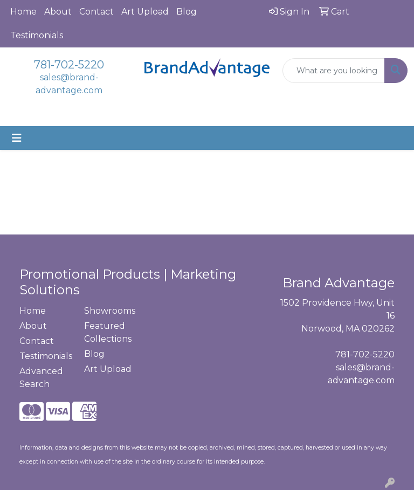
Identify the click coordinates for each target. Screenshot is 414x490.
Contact (96, 11)
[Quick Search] (333, 70)
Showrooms (109, 311)
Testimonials (36, 35)
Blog (186, 11)
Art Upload (145, 11)
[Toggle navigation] (16, 138)
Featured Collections (108, 332)
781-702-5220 (69, 64)
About (58, 11)
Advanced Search (41, 377)
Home (23, 11)
